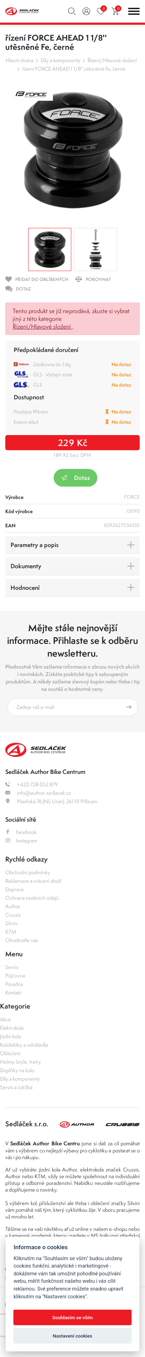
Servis (11, 967)
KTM (10, 931)
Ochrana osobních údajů (32, 897)
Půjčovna (15, 975)
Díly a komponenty (60, 60)
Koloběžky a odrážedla (24, 1044)
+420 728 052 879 (31, 784)
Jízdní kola (10, 1036)
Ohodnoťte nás (21, 940)
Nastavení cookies (72, 1336)
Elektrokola (12, 1027)
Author (12, 906)
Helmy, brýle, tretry (20, 1061)
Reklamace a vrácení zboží (33, 880)
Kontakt (13, 992)
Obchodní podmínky (27, 872)
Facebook (21, 832)
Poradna (14, 984)
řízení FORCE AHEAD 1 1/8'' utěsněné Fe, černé (73, 68)
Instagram (21, 840)
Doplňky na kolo (17, 1070)
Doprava (14, 889)
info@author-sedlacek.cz (38, 792)
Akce (5, 1019)
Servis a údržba (16, 1087)
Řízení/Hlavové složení (112, 60)
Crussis (13, 914)
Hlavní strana (20, 60)
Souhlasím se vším (72, 1317)
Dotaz (75, 478)
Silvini (11, 923)
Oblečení (10, 1053)
